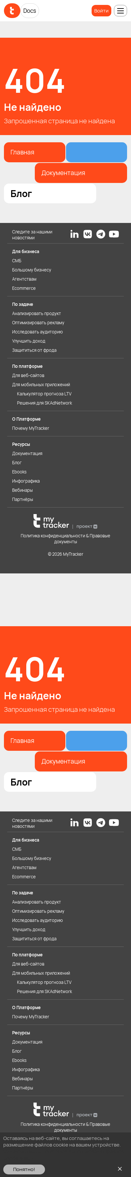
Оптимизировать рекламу (38, 323)
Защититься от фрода (34, 350)
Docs (29, 10)
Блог (17, 463)
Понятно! (24, 1169)
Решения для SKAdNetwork (44, 403)
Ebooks (19, 472)
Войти (101, 10)
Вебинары (22, 490)
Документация (27, 453)
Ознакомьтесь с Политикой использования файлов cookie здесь (63, 1154)
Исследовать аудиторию (37, 332)
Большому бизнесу (31, 270)
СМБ (16, 261)
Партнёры (22, 499)
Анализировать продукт (36, 313)
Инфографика (26, 481)
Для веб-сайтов (28, 375)
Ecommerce (24, 288)
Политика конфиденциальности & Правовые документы (65, 539)
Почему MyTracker (30, 428)
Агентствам (24, 279)
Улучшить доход (28, 341)
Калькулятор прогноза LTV (44, 394)
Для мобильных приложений (41, 385)
